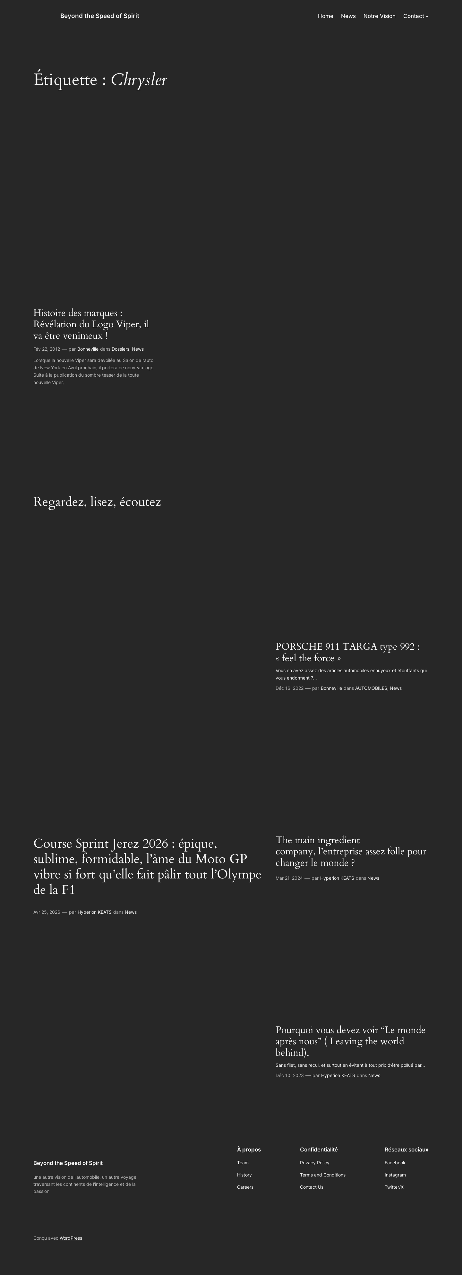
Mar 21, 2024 (289, 878)
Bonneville (87, 349)
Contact (413, 16)
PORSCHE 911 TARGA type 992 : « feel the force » (348, 652)
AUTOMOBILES (371, 688)
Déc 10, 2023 (290, 1075)
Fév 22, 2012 (46, 349)
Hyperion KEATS (95, 912)
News (138, 349)
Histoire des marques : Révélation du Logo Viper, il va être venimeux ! (91, 325)
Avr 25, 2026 (46, 912)
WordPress (71, 1238)
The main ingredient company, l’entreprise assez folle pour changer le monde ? (351, 852)
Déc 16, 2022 (290, 688)
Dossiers (120, 349)
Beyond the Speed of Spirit (99, 16)
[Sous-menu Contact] (427, 16)
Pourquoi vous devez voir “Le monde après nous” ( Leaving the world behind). (351, 1042)
